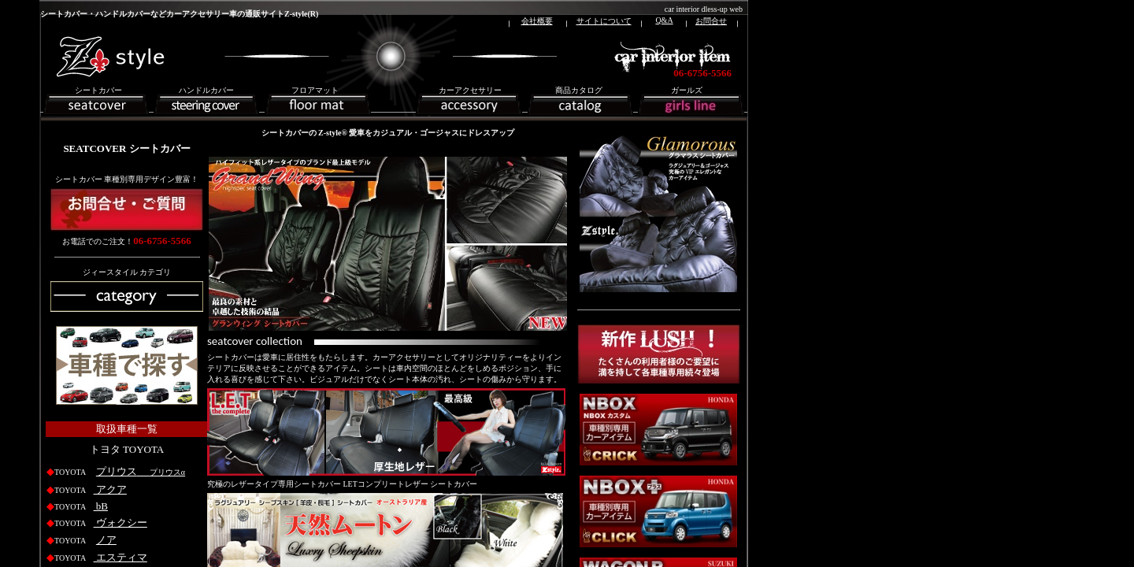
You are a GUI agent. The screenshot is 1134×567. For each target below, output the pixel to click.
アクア (110, 489)
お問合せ (711, 21)
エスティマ (120, 557)
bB (101, 506)
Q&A (664, 20)
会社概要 (537, 21)
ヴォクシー (120, 522)
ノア (106, 540)
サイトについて (604, 21)
